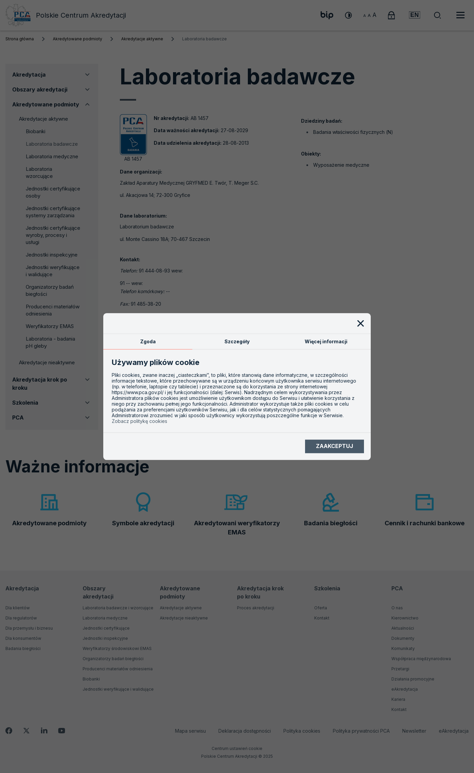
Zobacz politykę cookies (139, 421)
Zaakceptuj (334, 446)
